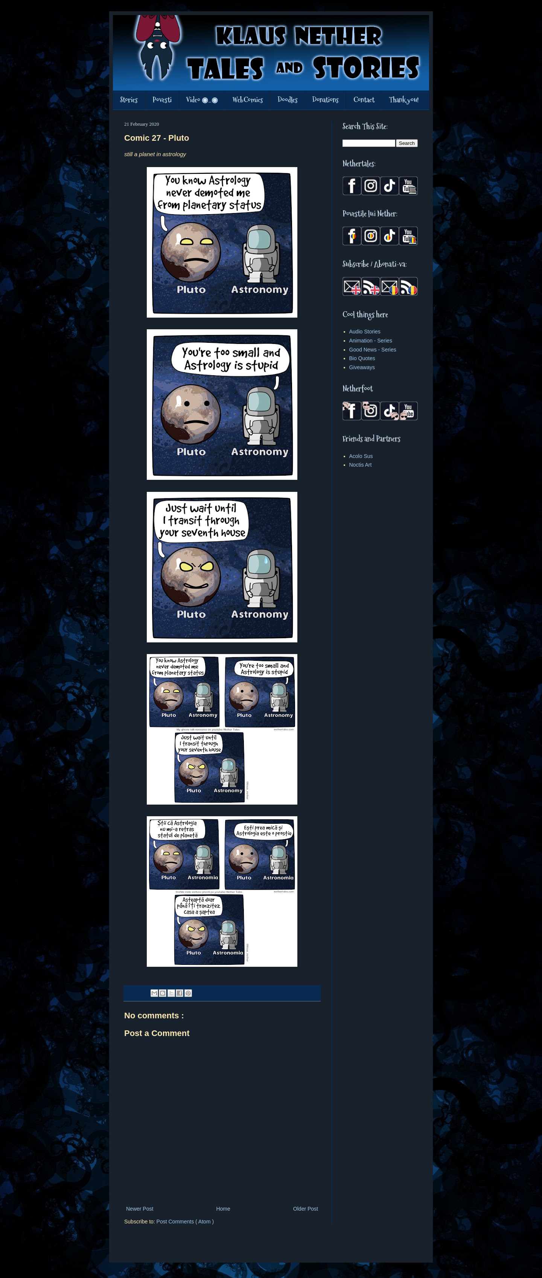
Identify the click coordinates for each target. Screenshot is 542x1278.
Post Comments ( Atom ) (185, 1222)
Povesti (162, 100)
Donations (325, 100)
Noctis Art (360, 465)
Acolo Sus (361, 456)
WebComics (248, 100)
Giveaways (362, 367)
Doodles (288, 100)
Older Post (305, 1209)
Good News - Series (372, 350)
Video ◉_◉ (202, 100)
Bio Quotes (362, 358)
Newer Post (139, 1209)
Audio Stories (365, 332)
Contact (364, 100)
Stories (129, 100)
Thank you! (404, 100)
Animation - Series (370, 341)
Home (223, 1209)
